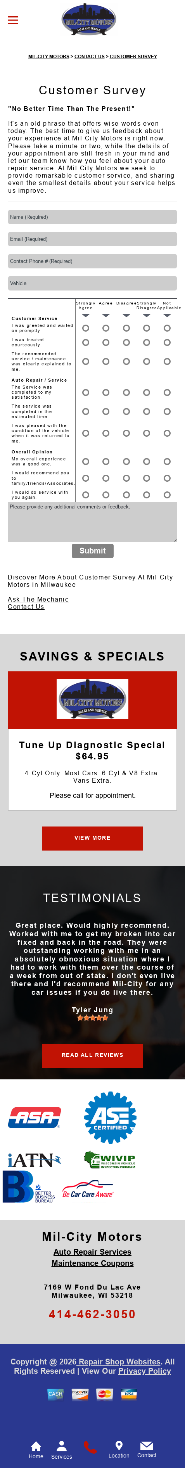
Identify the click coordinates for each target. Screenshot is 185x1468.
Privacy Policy (144, 1396)
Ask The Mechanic (38, 624)
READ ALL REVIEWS (92, 1080)
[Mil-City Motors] (92, 724)
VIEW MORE (92, 863)
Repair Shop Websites (118, 1386)
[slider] (92, 1042)
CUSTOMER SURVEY (133, 82)
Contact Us (26, 632)
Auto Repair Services (92, 1277)
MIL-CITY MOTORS (48, 82)
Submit (93, 576)
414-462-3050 (93, 1339)
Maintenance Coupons (93, 1288)
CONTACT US (89, 82)
